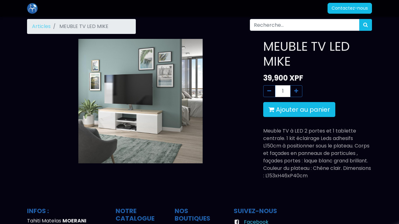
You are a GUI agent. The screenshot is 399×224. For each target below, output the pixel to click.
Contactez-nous (350, 8)
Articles (41, 26)
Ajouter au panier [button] (299, 109)
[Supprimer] (269, 91)
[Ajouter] (296, 91)
